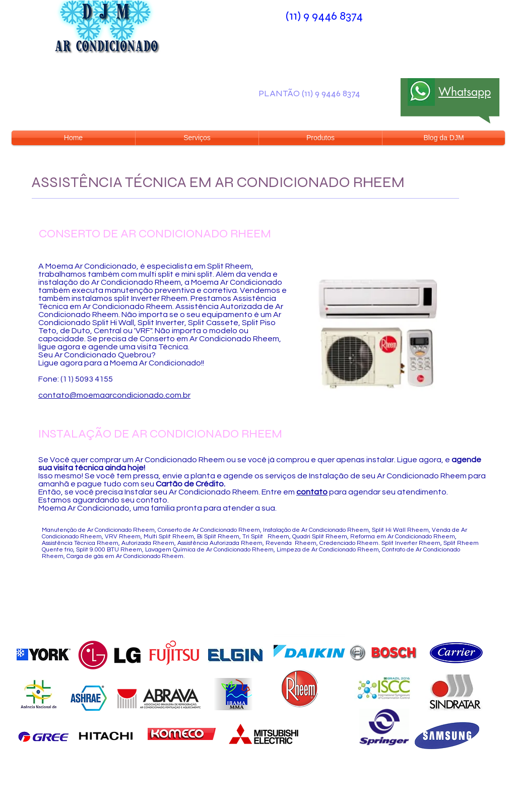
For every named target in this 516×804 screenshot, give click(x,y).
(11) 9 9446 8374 (324, 16)
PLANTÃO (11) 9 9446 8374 (309, 93)
